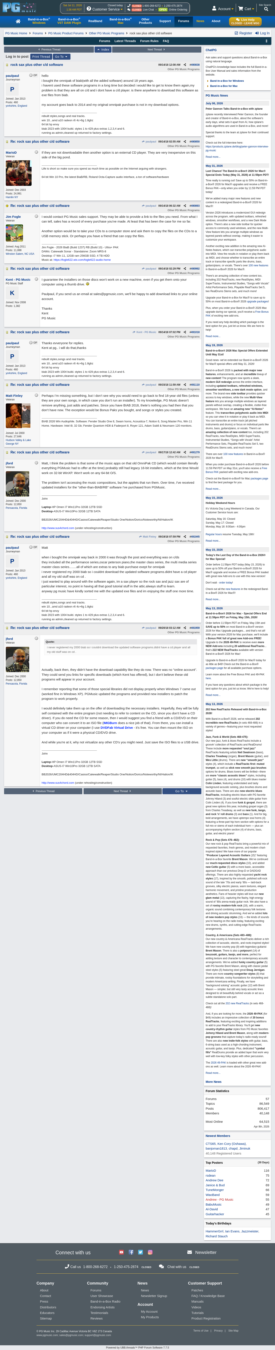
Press (44, 1301)
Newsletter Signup (154, 1296)
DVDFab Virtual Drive (117, 727)
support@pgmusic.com (98, 1335)
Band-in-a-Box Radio (105, 1301)
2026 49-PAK (218, 1062)
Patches (197, 1290)
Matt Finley (147, 536)
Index (103, 49)
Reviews (96, 1318)
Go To (61, 56)
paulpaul (149, 141)
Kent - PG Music (144, 332)
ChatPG (211, 50)
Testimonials (99, 1313)
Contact (45, 1296)
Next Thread (157, 49)
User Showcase (101, 1296)
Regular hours (214, 534)
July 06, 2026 (214, 103)
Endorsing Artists (102, 1307)
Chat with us (176, 1267)
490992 (195, 268)
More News (214, 1081)
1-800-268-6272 (151, 5)
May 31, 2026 (214, 165)
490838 (195, 64)
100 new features (258, 265)
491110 (195, 384)
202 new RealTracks (237, 1003)
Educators (47, 1313)
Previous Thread (49, 49)
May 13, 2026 (214, 608)
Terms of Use (201, 1330)
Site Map (233, 1330)
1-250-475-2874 (173, 5)
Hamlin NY (12, 197)
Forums (38, 33)
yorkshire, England (16, 105)
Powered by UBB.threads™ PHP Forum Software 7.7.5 (137, 1347)
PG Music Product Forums (66, 33)
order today (225, 582)
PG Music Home (16, 33)
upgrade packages (257, 301)
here (208, 678)
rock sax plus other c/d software (37, 65)
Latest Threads (125, 41)
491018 (195, 332)
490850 (195, 141)
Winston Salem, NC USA (20, 253)
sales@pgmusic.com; (72, 1335)
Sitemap (46, 1318)
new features (233, 589)
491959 (195, 627)
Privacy (218, 1330)
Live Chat (148, 9)
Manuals (197, 1301)
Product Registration (206, 1318)
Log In (262, 33)
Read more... (213, 156)
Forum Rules (149, 41)
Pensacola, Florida (16, 507)
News (145, 1290)
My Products (150, 1317)
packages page (259, 478)
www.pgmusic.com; (48, 1335)
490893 (195, 205)
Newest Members (218, 1136)
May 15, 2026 (214, 497)
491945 (195, 536)
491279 (195, 452)
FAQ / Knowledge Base (208, 1296)
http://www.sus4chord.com (58, 528)
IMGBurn (110, 723)
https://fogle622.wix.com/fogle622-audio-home (82, 259)
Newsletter (206, 1252)
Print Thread (41, 56)
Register (243, 33)
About (44, 1290)
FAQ (166, 41)
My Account (149, 1311)
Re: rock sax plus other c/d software (40, 141)
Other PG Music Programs (106, 33)
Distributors (48, 1307)
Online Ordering (178, 9)
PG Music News (217, 95)
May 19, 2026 (214, 345)
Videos (196, 1307)
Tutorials (197, 1313)
